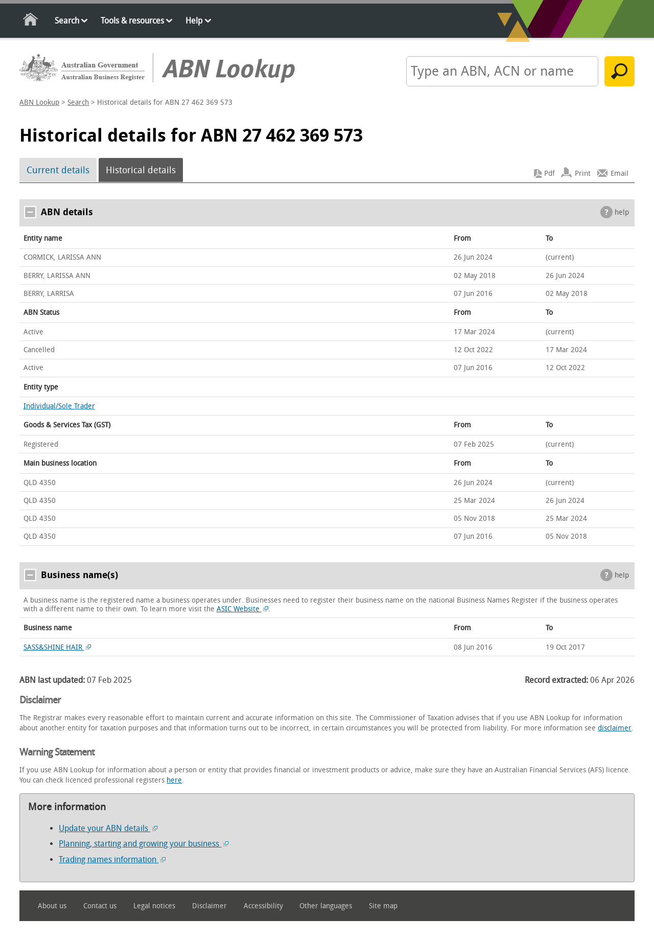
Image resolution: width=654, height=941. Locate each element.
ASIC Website (243, 609)
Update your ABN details (108, 828)
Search (67, 21)
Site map (383, 906)
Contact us (99, 906)
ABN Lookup (39, 102)
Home (30, 21)
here (174, 780)
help (622, 212)
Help (193, 21)
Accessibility (263, 906)
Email (619, 173)
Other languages (325, 906)
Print (583, 173)
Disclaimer (209, 906)
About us (52, 906)
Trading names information (112, 859)
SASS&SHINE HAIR (57, 647)
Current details (58, 170)
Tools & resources (132, 21)
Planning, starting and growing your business (143, 843)
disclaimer (615, 728)
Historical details (141, 170)
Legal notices (154, 906)
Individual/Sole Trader (59, 406)
